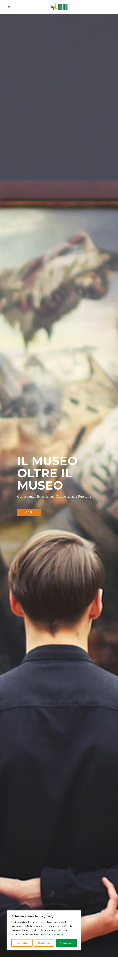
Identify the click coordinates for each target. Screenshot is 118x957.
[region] (44, 930)
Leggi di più (58, 934)
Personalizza (22, 942)
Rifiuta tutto (44, 942)
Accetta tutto (66, 942)
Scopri (29, 512)
